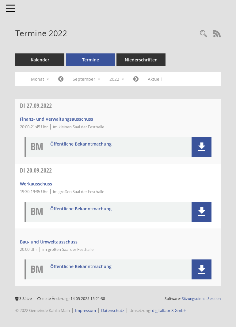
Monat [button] (40, 79)
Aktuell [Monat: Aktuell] (155, 79)
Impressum (85, 310)
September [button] (86, 79)
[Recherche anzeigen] (203, 34)
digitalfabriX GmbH (169, 310)
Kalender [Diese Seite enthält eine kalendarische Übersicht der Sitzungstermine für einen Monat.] (40, 60)
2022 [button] (116, 79)
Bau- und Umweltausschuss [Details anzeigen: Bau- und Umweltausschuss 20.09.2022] (49, 242)
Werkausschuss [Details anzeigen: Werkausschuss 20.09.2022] (36, 184)
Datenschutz (112, 310)
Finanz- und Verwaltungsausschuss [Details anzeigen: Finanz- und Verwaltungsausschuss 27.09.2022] (56, 119)
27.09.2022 (36, 105)
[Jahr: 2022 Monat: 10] (136, 79)
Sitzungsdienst (201, 298)
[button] (201, 147)
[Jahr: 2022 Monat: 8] (61, 79)
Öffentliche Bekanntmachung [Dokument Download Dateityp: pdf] (81, 144)
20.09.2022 (36, 170)
